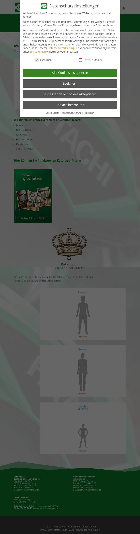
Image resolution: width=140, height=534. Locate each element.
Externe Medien (91, 60)
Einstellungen (38, 51)
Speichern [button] (70, 83)
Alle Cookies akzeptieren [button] (70, 72)
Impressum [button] (89, 113)
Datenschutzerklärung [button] (71, 113)
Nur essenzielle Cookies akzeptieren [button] (70, 94)
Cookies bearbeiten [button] (70, 105)
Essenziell (43, 60)
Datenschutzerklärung (61, 48)
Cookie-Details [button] (52, 113)
